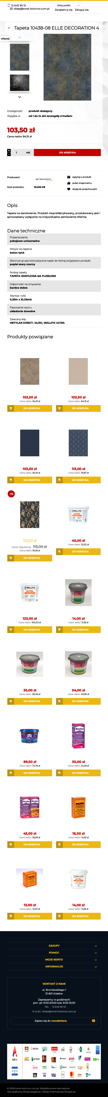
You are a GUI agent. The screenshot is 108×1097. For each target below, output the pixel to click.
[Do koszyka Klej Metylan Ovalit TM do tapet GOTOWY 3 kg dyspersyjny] (29, 773)
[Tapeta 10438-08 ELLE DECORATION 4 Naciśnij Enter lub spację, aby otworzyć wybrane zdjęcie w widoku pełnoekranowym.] (67, 67)
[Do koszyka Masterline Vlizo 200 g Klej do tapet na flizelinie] (78, 844)
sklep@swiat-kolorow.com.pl (54, 1011)
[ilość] (15, 152)
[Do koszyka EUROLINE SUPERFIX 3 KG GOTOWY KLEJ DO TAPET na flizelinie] (29, 701)
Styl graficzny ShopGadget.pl (24, 1091)
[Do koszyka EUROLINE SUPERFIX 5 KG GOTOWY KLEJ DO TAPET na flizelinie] (78, 701)
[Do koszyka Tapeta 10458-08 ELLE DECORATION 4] (29, 558)
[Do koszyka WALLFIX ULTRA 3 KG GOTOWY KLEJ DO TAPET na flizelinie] (78, 551)
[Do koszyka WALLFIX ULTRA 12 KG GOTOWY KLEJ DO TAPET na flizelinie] (29, 629)
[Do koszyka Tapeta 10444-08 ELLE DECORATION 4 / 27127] (29, 480)
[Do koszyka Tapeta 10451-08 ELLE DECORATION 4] (78, 480)
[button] (79, 177)
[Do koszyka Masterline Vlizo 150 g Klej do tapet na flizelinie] (29, 916)
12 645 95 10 (54, 1006)
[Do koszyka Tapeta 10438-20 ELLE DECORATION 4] (29, 408)
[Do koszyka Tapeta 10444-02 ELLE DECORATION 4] (78, 408)
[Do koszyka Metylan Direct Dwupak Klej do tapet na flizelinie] (29, 844)
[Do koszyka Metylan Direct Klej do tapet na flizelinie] (78, 773)
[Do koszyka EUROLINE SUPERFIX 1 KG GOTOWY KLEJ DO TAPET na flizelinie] (78, 629)
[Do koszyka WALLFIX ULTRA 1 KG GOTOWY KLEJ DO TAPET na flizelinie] (78, 916)
